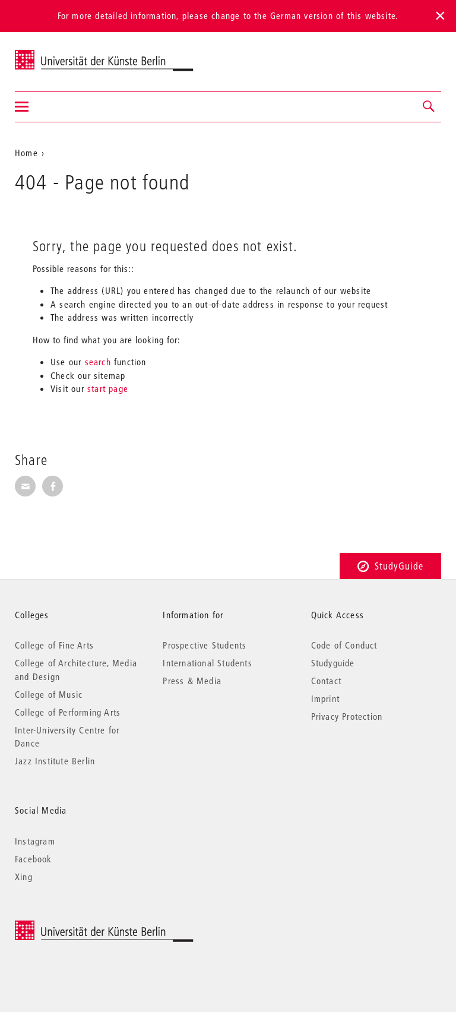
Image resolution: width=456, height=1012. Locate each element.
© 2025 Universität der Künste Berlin (77, 926)
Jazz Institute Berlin (55, 761)
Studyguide (333, 663)
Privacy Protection (347, 716)
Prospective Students (204, 645)
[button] (429, 107)
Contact (326, 681)
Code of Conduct (344, 645)
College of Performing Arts (68, 712)
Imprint (325, 698)
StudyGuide (390, 565)
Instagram (35, 841)
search (98, 362)
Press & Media (192, 681)
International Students (207, 663)
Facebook (33, 859)
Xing (24, 877)
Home (26, 153)
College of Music (49, 694)
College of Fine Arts (54, 645)
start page (107, 388)
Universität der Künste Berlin (61, 54)
